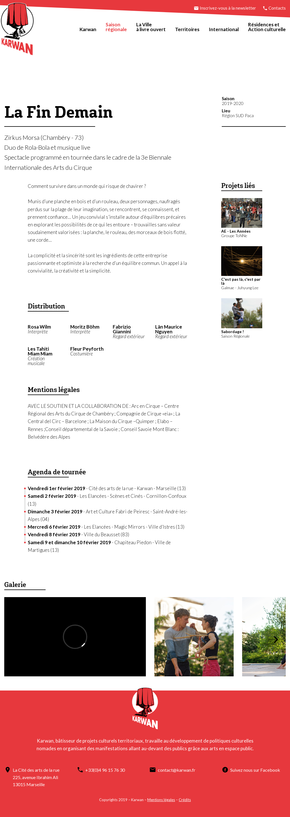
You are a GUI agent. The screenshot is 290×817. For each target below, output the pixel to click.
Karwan (88, 29)
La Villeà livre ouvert (151, 27)
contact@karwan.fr (176, 770)
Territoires (187, 29)
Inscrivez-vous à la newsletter (225, 7)
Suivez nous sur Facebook (255, 770)
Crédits (185, 799)
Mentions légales (161, 799)
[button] (276, 639)
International (224, 29)
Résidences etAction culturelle (267, 27)
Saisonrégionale (116, 27)
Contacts (274, 7)
